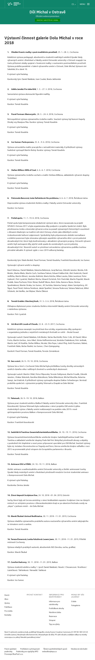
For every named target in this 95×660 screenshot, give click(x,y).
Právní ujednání (10, 649)
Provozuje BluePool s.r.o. (13, 654)
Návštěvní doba (55, 612)
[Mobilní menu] (85, 4)
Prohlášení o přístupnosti (31, 649)
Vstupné (52, 620)
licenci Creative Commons (60, 632)
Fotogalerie (75, 605)
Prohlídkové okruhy (56, 608)
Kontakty (7, 615)
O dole (73, 601)
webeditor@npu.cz (58, 651)
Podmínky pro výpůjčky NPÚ (35, 651)
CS (74, 4)
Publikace (8, 607)
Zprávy (7, 603)
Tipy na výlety (54, 624)
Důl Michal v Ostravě (47, 12)
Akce (6, 599)
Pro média (8, 611)
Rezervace (53, 616)
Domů (6, 595)
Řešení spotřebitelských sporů (56, 649)
